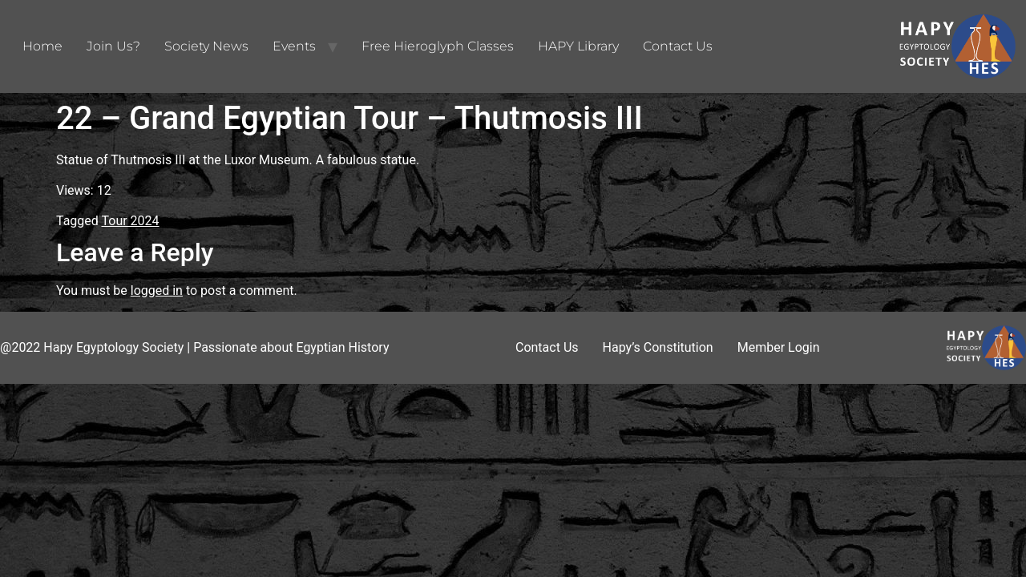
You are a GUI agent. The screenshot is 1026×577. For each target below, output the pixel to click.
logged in (157, 290)
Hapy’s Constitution (658, 347)
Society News (206, 46)
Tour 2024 (131, 220)
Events (294, 46)
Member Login (778, 347)
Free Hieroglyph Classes (438, 46)
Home (42, 46)
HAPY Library (578, 46)
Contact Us (678, 46)
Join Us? (113, 46)
